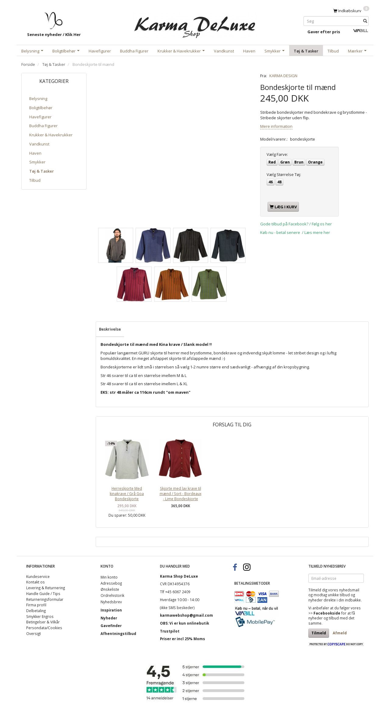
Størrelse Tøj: (284, 174)
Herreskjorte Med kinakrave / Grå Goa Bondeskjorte (127, 493)
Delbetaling (36, 610)
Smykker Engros (40, 616)
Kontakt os (35, 581)
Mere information (276, 126)
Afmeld (340, 633)
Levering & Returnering (45, 587)
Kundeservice (38, 576)
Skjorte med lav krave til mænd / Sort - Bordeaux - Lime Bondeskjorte (180, 493)
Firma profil (36, 604)
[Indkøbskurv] (351, 10)
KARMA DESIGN (283, 75)
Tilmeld (318, 633)
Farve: (277, 154)
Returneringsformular (44, 599)
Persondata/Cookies (44, 627)
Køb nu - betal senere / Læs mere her (295, 232)
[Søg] (365, 21)
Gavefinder (111, 625)
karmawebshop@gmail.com (186, 615)
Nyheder (109, 617)
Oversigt (33, 633)
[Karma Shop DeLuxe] (195, 24)
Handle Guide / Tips (43, 593)
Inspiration (111, 610)
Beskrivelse (110, 329)
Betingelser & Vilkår (43, 621)
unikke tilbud (339, 594)
